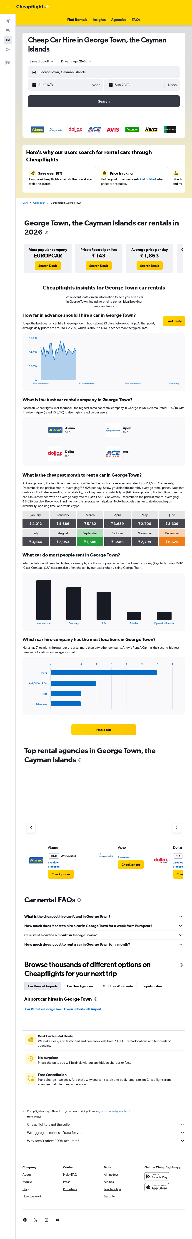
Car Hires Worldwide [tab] (118, 986)
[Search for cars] (8, 40)
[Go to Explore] (8, 49)
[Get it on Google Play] (157, 1176)
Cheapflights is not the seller (106, 1124)
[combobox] (42, 61)
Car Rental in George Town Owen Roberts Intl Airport (63, 1009)
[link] (48, 265)
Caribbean (39, 202)
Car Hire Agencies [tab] (80, 986)
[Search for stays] (8, 30)
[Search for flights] (8, 20)
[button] (8, 7)
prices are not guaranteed (115, 1111)
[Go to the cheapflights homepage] (33, 7)
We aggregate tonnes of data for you (106, 1132)
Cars (25, 202)
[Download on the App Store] (157, 1187)
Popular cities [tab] (152, 986)
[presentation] (46, 232)
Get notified (148, 179)
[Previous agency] (31, 828)
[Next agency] (176, 828)
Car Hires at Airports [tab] (42, 986)
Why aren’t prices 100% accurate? (106, 1140)
